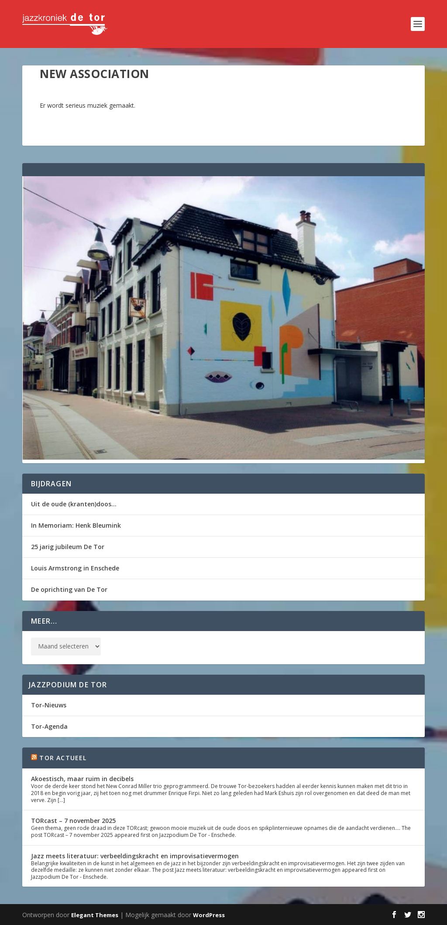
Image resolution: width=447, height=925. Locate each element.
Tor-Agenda (49, 726)
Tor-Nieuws (48, 705)
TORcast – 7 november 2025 (73, 820)
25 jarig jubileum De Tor (67, 547)
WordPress (209, 915)
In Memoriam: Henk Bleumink (76, 525)
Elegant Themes (94, 915)
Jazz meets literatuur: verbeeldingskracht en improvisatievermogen (135, 856)
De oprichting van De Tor (69, 589)
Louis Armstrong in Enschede (75, 568)
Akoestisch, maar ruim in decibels (82, 779)
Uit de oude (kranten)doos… (74, 504)
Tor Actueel (62, 758)
